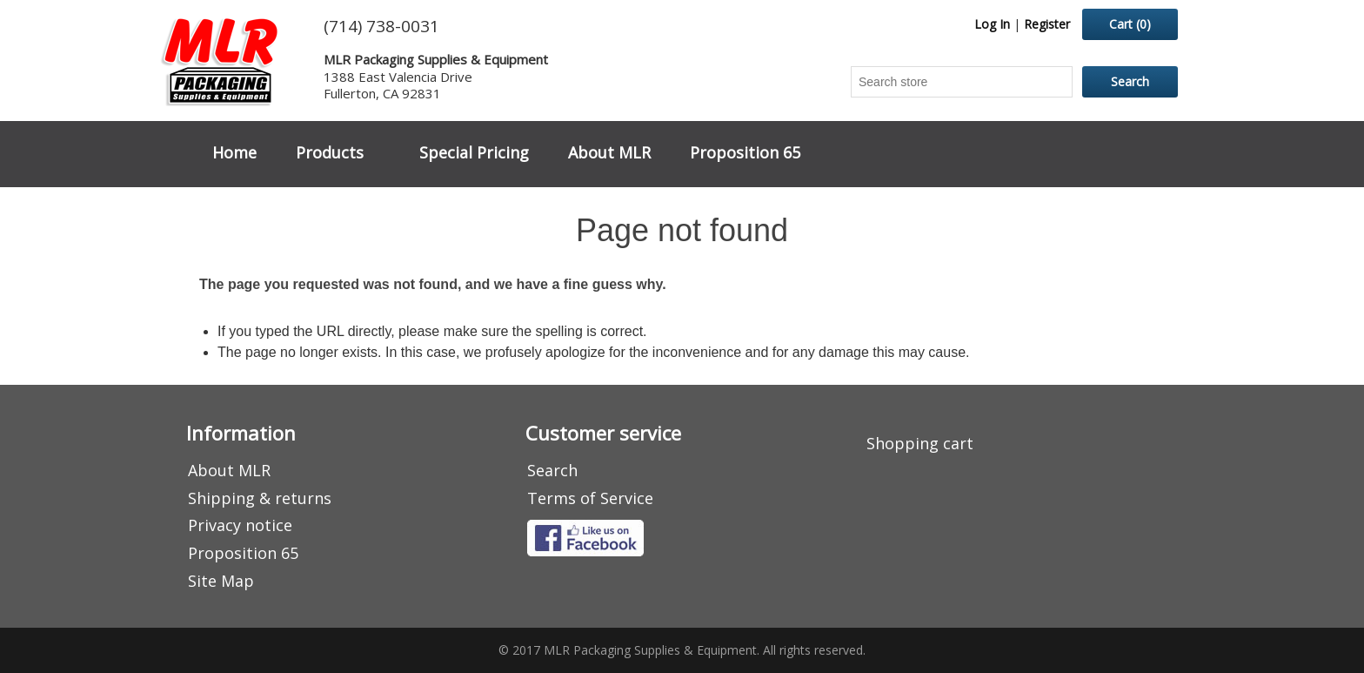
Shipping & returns (259, 498)
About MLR (609, 152)
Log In (992, 24)
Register (1047, 24)
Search (552, 470)
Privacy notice (240, 525)
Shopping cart (919, 443)
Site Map (221, 580)
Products (330, 152)
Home (234, 152)
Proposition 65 (745, 152)
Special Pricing (474, 152)
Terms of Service (590, 498)
